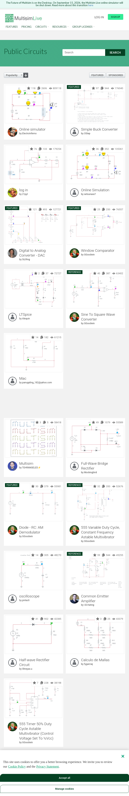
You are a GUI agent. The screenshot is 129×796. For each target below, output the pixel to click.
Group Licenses (82, 27)
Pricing (27, 27)
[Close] (123, 756)
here (90, 5)
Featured (97, 75)
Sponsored (115, 75)
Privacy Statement (47, 766)
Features (12, 27)
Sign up (115, 16)
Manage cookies (64, 788)
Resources (59, 27)
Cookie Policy (17, 766)
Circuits (41, 27)
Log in (99, 17)
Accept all (64, 777)
